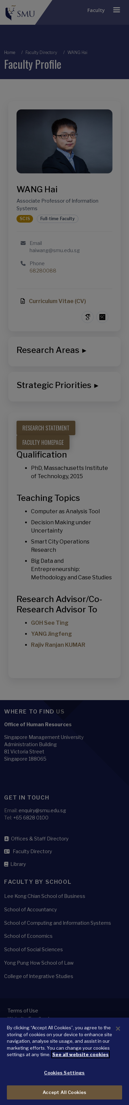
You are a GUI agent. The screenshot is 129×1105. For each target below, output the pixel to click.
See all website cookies (80, 1060)
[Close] (118, 1034)
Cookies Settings (64, 1078)
